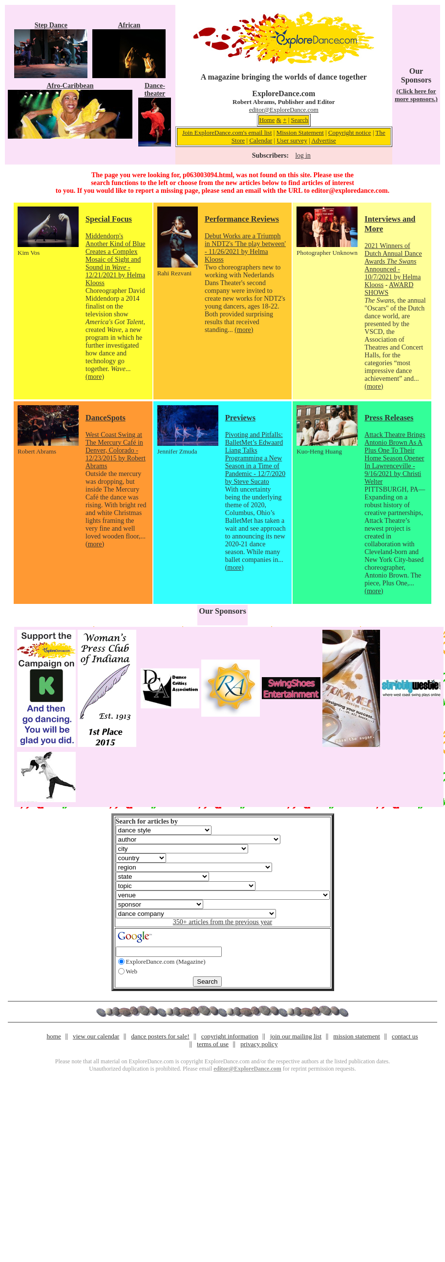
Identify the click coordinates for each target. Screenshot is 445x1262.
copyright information (229, 1036)
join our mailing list (295, 1036)
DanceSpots (105, 417)
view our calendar (96, 1036)
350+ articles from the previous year (222, 922)
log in (302, 155)
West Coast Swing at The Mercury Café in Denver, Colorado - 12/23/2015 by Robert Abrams (115, 450)
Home (267, 120)
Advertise (323, 140)
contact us (405, 1036)
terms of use (213, 1044)
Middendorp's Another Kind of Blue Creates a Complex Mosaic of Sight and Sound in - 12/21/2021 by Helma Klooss (115, 259)
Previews (240, 417)
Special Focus (108, 219)
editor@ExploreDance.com (283, 109)
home (53, 1036)
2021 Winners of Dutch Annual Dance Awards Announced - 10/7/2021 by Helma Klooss (393, 265)
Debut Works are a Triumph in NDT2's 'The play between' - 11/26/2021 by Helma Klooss (245, 247)
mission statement (356, 1036)
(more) (94, 376)
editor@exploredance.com (349, 190)
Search (299, 120)
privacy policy (258, 1044)
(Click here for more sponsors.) (416, 95)
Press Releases (388, 417)
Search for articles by (147, 821)
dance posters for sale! (160, 1036)
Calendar (260, 140)
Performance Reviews (242, 219)
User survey (291, 140)
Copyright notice (349, 132)
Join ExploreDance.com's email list (227, 132)
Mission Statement (300, 132)
